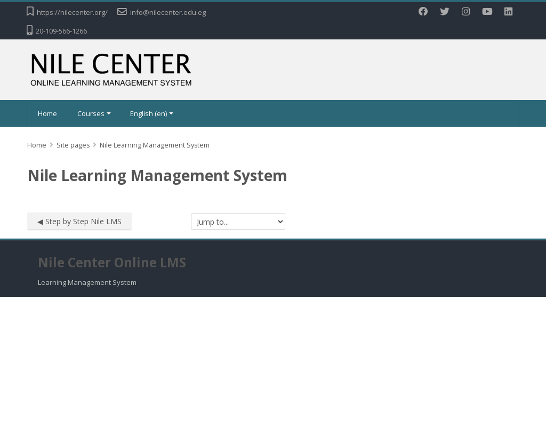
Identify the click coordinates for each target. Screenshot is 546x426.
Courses (94, 113)
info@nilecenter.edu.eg (168, 12)
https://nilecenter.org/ (72, 12)
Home (47, 113)
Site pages (73, 145)
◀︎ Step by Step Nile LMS (79, 221)
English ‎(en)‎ (151, 113)
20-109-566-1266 (61, 31)
